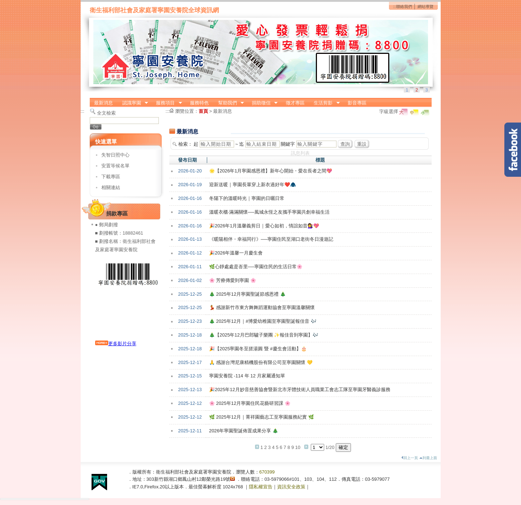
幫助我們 (228, 103)
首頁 (203, 111)
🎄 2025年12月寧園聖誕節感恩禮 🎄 (247, 294)
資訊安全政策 (291, 486)
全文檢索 (106, 113)
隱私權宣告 (260, 486)
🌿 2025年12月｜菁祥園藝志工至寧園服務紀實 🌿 (261, 417)
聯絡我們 (404, 6)
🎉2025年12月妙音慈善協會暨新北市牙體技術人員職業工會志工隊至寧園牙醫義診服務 (299, 389)
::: (394, 6)
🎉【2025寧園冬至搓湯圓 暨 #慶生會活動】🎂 (258, 348)
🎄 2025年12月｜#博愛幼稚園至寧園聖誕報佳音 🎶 (263, 321)
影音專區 (357, 103)
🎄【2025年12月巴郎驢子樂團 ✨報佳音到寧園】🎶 (263, 335)
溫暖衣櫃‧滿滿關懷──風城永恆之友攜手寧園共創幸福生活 (269, 212)
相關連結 (110, 187)
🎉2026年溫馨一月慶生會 (236, 253)
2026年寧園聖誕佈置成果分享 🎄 (243, 430)
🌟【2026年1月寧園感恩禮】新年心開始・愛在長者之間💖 (270, 171)
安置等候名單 (115, 165)
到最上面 (428, 458)
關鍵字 (288, 144)
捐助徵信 (262, 103)
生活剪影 (324, 103)
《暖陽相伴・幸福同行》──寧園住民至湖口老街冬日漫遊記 (271, 239)
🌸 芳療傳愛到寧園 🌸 (232, 280)
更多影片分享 (115, 343)
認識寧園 (133, 103)
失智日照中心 (115, 155)
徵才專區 (295, 103)
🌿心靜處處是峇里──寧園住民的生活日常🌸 (255, 266)
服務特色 (199, 103)
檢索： (185, 144)
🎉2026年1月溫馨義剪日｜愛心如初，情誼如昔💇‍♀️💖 (264, 225)
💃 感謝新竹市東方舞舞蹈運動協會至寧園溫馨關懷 (262, 307)
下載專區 (110, 176)
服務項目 (167, 103)
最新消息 (103, 103)
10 (297, 447)
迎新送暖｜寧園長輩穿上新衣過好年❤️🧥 (252, 184)
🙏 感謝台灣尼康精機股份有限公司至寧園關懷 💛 (261, 362)
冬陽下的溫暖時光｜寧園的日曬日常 (246, 198)
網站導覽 (425, 6)
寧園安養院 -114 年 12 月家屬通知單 (247, 375)
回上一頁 (409, 458)
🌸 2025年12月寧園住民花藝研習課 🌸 (250, 403)
